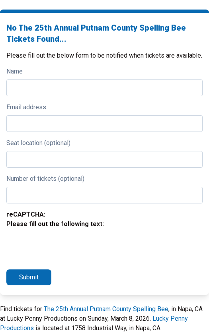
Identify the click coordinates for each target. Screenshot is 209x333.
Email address (26, 107)
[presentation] (66, 247)
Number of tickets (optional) (45, 178)
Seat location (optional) (38, 143)
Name (14, 71)
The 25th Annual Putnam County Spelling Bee (106, 309)
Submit (29, 277)
